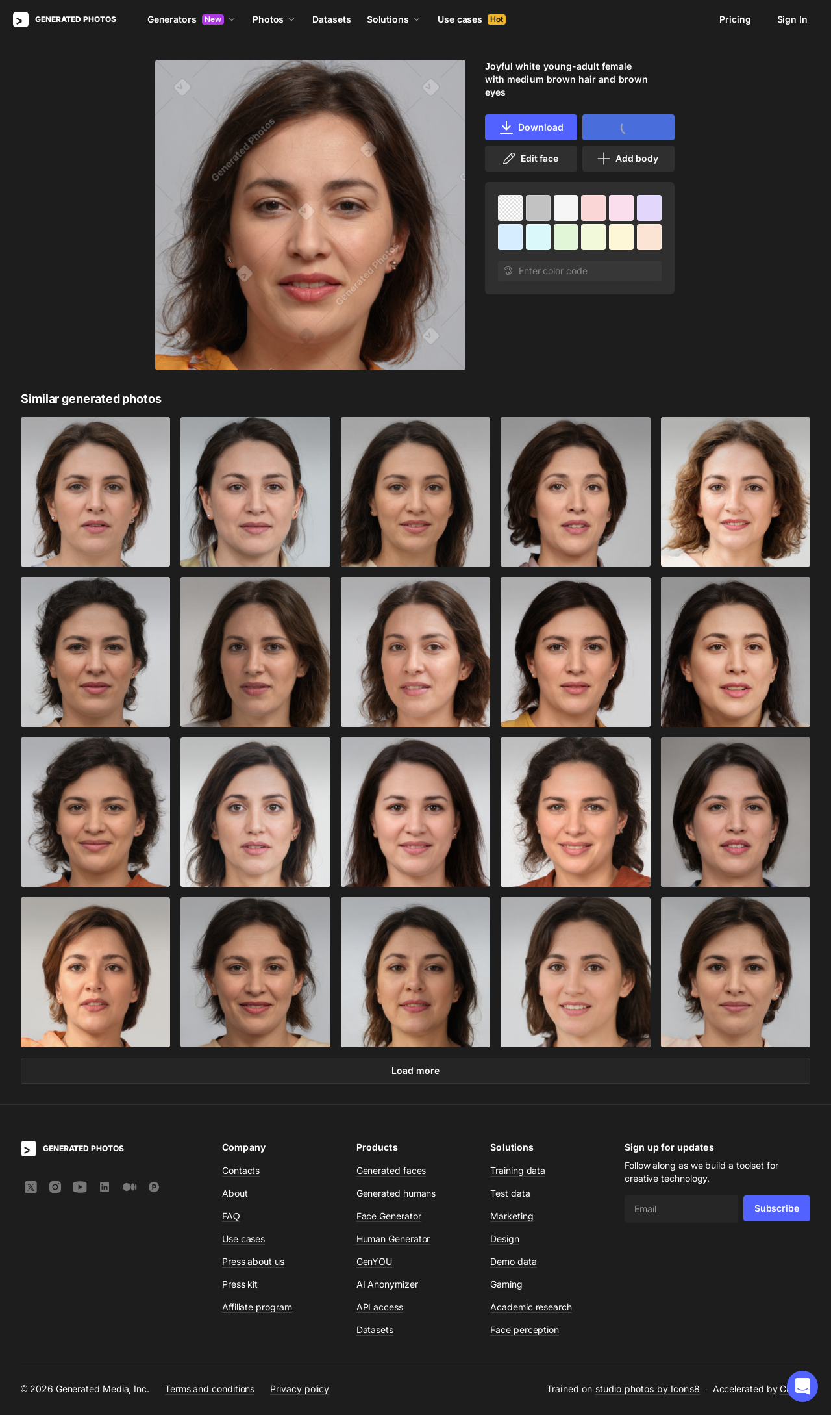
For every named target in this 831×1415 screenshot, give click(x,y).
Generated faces (391, 1170)
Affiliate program (257, 1306)
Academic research (531, 1306)
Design (504, 1238)
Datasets (331, 19)
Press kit (240, 1284)
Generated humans (396, 1193)
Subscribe (776, 1208)
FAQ (231, 1215)
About (235, 1193)
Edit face (529, 158)
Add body (627, 158)
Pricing (734, 19)
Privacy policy (299, 1388)
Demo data (513, 1261)
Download (531, 127)
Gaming (506, 1284)
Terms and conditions (209, 1388)
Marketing (511, 1215)
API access (379, 1306)
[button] (802, 1386)
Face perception (524, 1329)
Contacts (241, 1170)
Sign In (792, 19)
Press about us (253, 1261)
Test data (510, 1193)
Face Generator (388, 1215)
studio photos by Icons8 (647, 1388)
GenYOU (374, 1261)
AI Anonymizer (387, 1284)
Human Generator (393, 1238)
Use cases (472, 19)
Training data (517, 1170)
